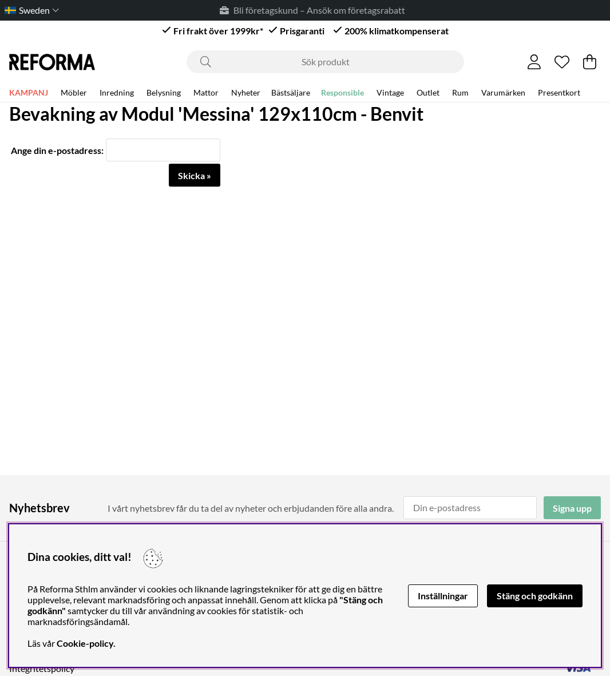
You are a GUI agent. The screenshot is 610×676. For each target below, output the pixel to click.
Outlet (428, 92)
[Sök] (325, 61)
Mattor (206, 92)
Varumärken (503, 92)
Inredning (117, 92)
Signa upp (572, 508)
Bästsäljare (290, 92)
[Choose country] (29, 10)
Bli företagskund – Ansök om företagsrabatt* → (329, 10)
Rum (460, 92)
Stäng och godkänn (535, 595)
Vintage (390, 92)
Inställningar (443, 595)
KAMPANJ (28, 92)
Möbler (74, 92)
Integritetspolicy (41, 668)
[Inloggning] (534, 62)
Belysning (163, 92)
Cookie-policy (85, 643)
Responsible (342, 92)
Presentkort (559, 92)
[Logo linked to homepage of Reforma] (52, 62)
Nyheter (245, 92)
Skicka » (194, 175)
